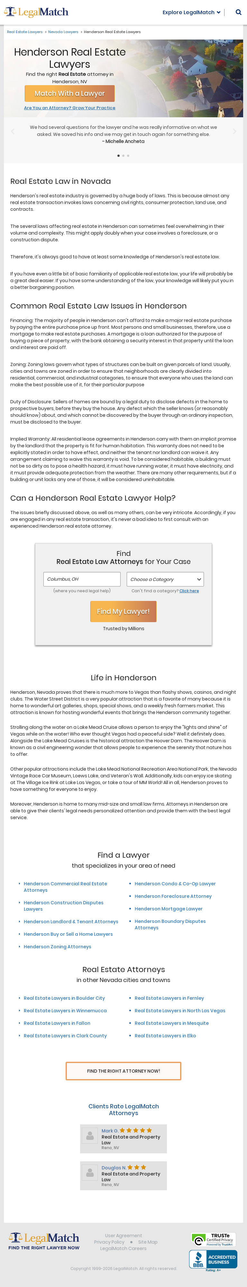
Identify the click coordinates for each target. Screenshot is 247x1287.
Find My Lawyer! (123, 611)
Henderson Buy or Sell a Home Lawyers (68, 934)
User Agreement (123, 1236)
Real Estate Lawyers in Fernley (169, 998)
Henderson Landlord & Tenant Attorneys (71, 921)
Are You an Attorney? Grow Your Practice (69, 108)
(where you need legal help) (82, 591)
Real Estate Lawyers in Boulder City (64, 998)
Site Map (148, 1243)
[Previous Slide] (12, 132)
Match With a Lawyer (70, 93)
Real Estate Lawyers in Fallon (57, 1023)
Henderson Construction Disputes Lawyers (64, 905)
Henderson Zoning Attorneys (57, 946)
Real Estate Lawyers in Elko (165, 1035)
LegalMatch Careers (123, 1249)
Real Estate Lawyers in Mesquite (172, 1023)
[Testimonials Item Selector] (118, 156)
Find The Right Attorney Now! (124, 1071)
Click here (189, 591)
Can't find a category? (165, 591)
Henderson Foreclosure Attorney (173, 896)
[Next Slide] (234, 132)
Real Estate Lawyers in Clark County (65, 1035)
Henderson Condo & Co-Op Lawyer (175, 883)
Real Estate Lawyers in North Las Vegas (180, 1010)
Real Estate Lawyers (24, 31)
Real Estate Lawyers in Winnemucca (65, 1010)
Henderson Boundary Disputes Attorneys (170, 924)
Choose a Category (151, 579)
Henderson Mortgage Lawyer (169, 909)
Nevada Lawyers (63, 31)
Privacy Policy (109, 1243)
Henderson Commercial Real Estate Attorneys (65, 886)
